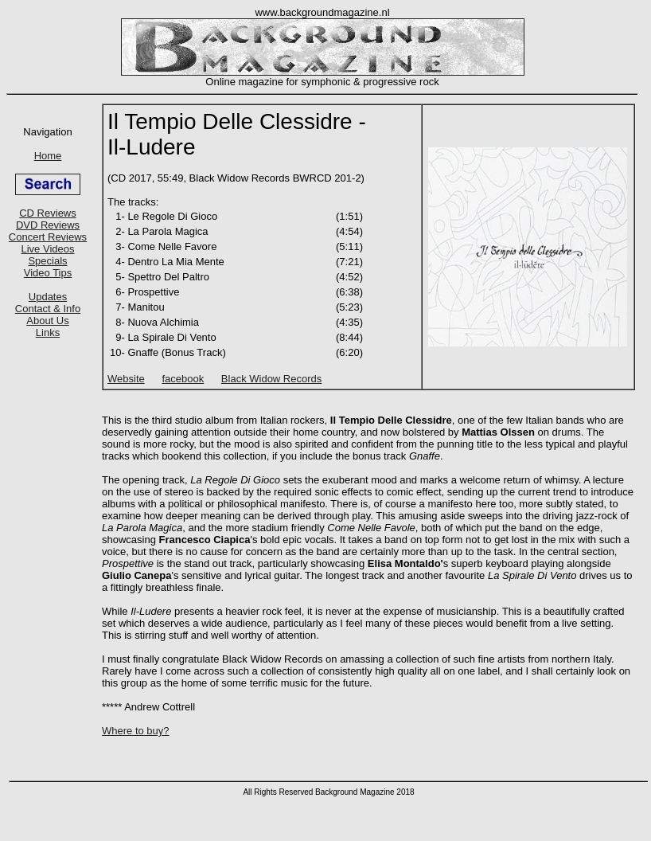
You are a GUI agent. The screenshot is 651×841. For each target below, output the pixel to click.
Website (126, 379)
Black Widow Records (271, 379)
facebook (183, 379)
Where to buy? (136, 731)
